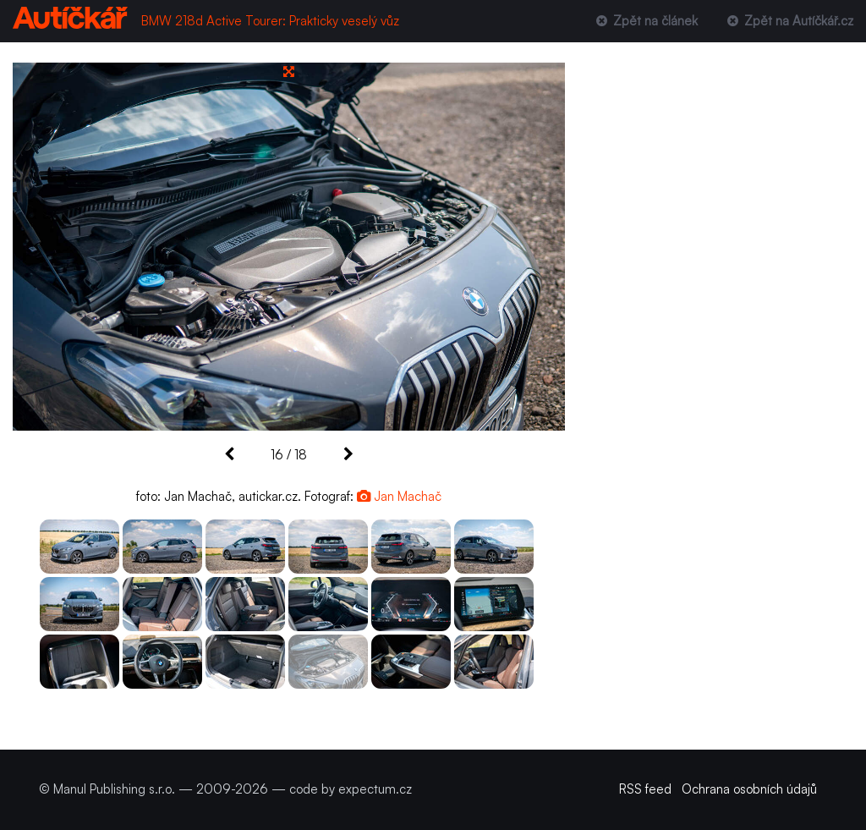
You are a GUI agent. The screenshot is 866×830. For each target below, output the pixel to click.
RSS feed (645, 789)
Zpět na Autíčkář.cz (789, 21)
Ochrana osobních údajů (749, 789)
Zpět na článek (645, 21)
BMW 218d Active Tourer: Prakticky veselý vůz (270, 21)
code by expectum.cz (350, 789)
